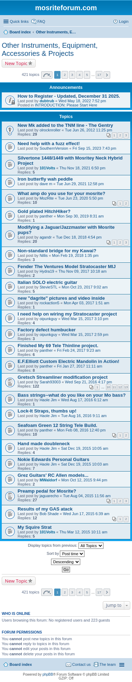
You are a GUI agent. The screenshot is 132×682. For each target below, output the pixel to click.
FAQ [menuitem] (41, 21)
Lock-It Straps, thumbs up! (47, 411)
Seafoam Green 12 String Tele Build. (57, 425)
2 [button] (65, 75)
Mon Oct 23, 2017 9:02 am (84, 287)
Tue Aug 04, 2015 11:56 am (87, 496)
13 (126, 387)
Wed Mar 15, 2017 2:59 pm (85, 334)
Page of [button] (46, 75)
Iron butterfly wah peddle (45, 179)
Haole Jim (48, 400)
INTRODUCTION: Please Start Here (66, 105)
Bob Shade (48, 514)
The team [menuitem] (108, 664)
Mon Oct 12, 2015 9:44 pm (84, 480)
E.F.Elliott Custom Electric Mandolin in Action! (68, 361)
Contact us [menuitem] (81, 664)
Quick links (19, 21)
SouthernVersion (53, 148)
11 (114, 387)
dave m (45, 184)
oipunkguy (48, 319)
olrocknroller (50, 130)
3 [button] (72, 75)
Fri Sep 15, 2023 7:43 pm (94, 148)
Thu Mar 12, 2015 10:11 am (83, 532)
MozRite (46, 198)
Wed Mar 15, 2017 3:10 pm (85, 319)
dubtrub (46, 101)
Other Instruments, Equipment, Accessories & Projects (50, 49)
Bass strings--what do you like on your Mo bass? (72, 395)
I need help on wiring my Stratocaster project (67, 314)
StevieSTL (48, 287)
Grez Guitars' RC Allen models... (53, 475)
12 (120, 387)
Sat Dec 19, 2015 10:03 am (84, 464)
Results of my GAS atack (45, 509)
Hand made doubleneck (44, 443)
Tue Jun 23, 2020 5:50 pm (80, 198)
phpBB (48, 674)
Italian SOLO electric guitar (47, 282)
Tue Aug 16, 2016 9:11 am (84, 416)
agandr (45, 237)
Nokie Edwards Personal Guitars (53, 459)
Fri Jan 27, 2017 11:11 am (79, 366)
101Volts (47, 168)
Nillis (43, 255)
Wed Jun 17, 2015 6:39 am (86, 514)
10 (108, 387)
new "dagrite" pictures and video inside (61, 298)
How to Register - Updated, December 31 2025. (69, 96)
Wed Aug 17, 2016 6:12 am (84, 400)
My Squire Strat (35, 527)
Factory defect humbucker (47, 329)
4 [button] (79, 75)
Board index (21, 664)
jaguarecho (48, 496)
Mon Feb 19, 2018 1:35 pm (75, 255)
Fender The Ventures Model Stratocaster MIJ (66, 266)
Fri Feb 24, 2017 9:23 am (79, 350)
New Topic (16, 63)
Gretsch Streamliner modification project (63, 377)
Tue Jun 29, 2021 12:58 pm (80, 184)
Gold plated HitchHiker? (44, 211)
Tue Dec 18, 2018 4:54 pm (79, 237)
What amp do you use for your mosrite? (61, 193)
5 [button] (87, 75)
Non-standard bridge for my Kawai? (57, 250)
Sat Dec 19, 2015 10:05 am (84, 448)
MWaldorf (48, 480)
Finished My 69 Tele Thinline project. (58, 345)
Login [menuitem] (123, 21)
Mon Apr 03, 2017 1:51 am (86, 303)
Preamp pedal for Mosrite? (47, 491)
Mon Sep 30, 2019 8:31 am (80, 216)
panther (45, 216)
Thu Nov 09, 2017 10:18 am (82, 271)
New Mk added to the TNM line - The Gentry (65, 125)
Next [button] (106, 75)
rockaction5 (49, 303)
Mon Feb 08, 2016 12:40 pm (81, 430)
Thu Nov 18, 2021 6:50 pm (82, 168)
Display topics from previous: (65, 546)
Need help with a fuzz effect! (49, 143)
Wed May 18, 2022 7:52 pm (82, 101)
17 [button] (99, 75)
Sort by (66, 554)
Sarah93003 (50, 382)
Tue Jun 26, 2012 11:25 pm (88, 130)
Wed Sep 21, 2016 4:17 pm (88, 382)
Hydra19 (46, 271)
